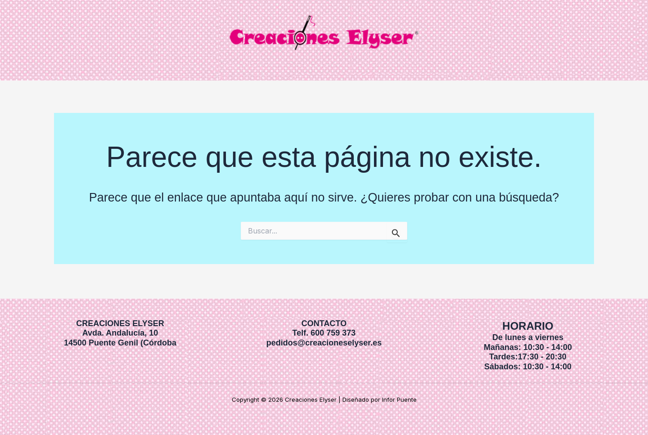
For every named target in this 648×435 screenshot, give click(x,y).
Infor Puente (399, 399)
